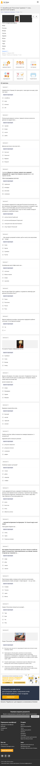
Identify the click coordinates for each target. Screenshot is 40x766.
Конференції (4, 728)
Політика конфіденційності (26, 763)
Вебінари (3, 726)
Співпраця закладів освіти (7, 746)
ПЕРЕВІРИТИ (35, 716)
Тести (22, 728)
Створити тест (11, 697)
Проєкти (23, 731)
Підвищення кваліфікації (7, 724)
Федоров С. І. (5, 51)
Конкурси (23, 733)
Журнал (23, 724)
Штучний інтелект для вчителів (29, 737)
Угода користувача (5, 763)
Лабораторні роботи (26, 730)
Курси (2, 730)
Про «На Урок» (4, 744)
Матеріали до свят (25, 746)
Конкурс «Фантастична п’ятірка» (29, 748)
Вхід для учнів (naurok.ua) (27, 744)
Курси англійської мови (27, 738)
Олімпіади (23, 735)
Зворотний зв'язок (7, 750)
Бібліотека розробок (26, 726)
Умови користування (14, 763)
